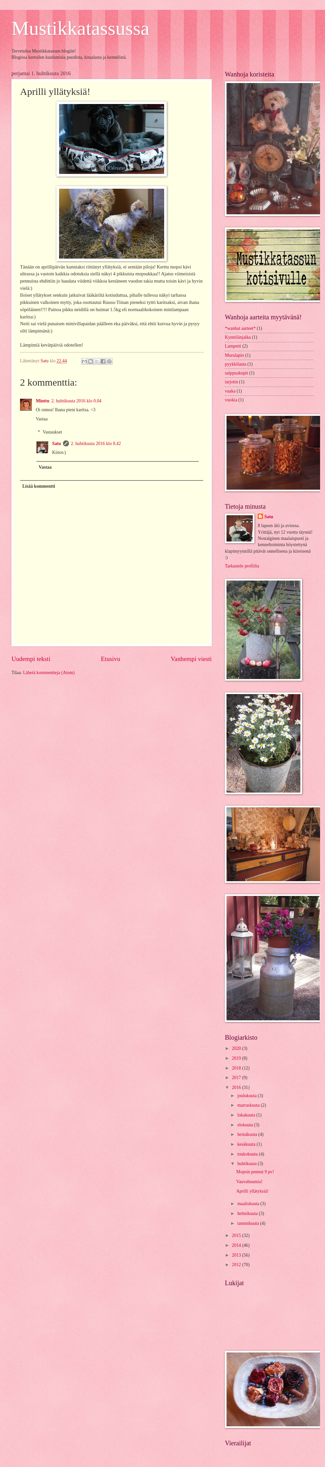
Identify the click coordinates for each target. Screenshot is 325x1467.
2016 (237, 1087)
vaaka (230, 391)
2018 (237, 1068)
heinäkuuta (247, 1134)
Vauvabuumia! (249, 1181)
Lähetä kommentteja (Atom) (49, 672)
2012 (237, 1264)
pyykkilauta (235, 364)
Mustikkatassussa (80, 28)
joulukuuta (247, 1095)
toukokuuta (248, 1154)
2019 (237, 1058)
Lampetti (233, 346)
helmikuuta (248, 1213)
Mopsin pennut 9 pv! (255, 1171)
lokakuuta (246, 1115)
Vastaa (42, 418)
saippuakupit (236, 373)
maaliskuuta (248, 1203)
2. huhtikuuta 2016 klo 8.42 (96, 443)
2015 (237, 1235)
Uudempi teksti (31, 658)
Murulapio (234, 355)
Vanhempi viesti (191, 658)
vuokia (231, 399)
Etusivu (110, 658)
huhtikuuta (247, 1163)
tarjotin (231, 381)
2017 (237, 1077)
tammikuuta (248, 1223)
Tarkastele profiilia (242, 565)
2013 (237, 1255)
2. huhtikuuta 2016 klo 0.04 (76, 400)
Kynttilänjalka (238, 337)
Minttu (42, 400)
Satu (56, 443)
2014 (237, 1245)
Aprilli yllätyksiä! (252, 1191)
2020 (237, 1048)
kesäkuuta (247, 1144)
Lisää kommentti (38, 486)
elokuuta (245, 1124)
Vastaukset (52, 432)
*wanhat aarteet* (240, 328)
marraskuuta (249, 1105)
